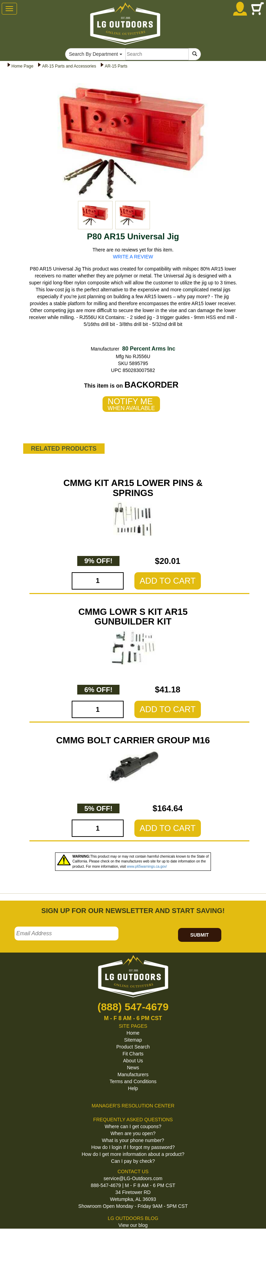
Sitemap (133, 1040)
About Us (133, 1060)
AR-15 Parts (116, 66)
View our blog (133, 1225)
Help (133, 1088)
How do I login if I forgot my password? (133, 1147)
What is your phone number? (133, 1140)
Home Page (22, 66)
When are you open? (133, 1133)
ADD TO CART (167, 580)
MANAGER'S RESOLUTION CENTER (132, 1105)
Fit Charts (133, 1053)
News (133, 1067)
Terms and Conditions (132, 1081)
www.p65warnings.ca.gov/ (147, 866)
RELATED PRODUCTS (64, 448)
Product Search (133, 1047)
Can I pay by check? (133, 1161)
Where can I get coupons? (133, 1126)
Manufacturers (132, 1074)
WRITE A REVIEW (133, 256)
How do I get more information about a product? (133, 1154)
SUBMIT (199, 935)
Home (132, 1033)
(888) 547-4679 (132, 1006)
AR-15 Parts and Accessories (69, 66)
